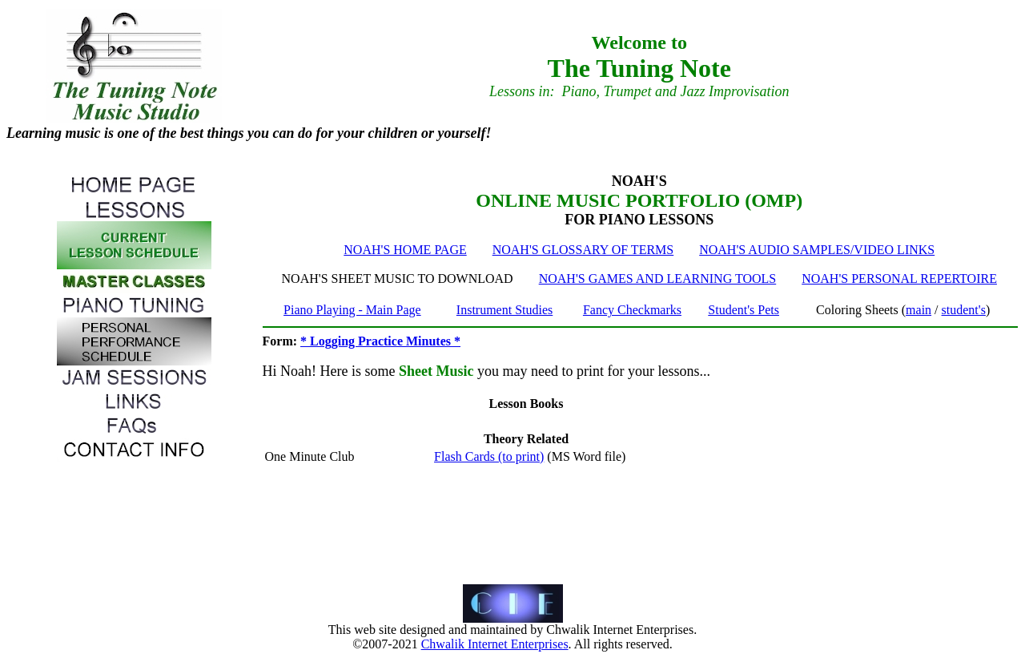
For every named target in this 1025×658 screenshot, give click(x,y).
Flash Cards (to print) (489, 456)
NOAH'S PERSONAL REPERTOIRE (899, 278)
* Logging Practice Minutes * (380, 341)
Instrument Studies (504, 310)
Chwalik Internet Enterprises (495, 644)
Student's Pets (743, 310)
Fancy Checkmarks (632, 310)
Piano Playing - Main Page (352, 310)
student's (964, 310)
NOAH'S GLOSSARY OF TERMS (583, 249)
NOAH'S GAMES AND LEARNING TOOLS (658, 278)
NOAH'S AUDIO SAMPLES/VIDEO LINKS (817, 249)
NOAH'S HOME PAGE (405, 249)
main (918, 310)
